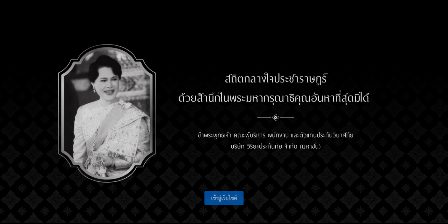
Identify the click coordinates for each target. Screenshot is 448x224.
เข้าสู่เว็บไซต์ (224, 199)
